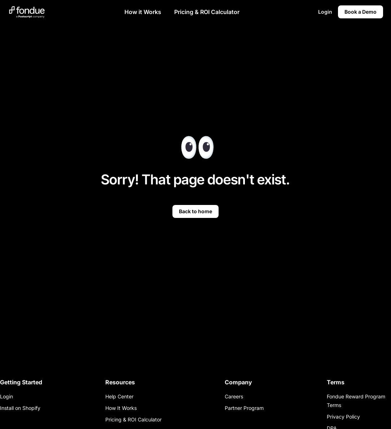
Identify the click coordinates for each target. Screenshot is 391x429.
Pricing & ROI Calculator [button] (207, 11)
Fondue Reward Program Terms (356, 400)
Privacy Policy (343, 417)
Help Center (119, 396)
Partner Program (244, 408)
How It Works (121, 408)
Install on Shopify (20, 408)
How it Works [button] (142, 11)
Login (6, 396)
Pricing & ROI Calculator (133, 419)
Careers (234, 396)
